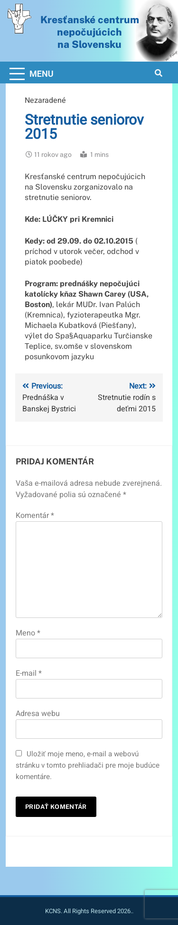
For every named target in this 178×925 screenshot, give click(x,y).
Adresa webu (38, 713)
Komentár (35, 515)
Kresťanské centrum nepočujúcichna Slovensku (89, 32)
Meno (28, 633)
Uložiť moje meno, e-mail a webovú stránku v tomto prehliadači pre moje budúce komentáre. (87, 765)
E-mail (29, 673)
